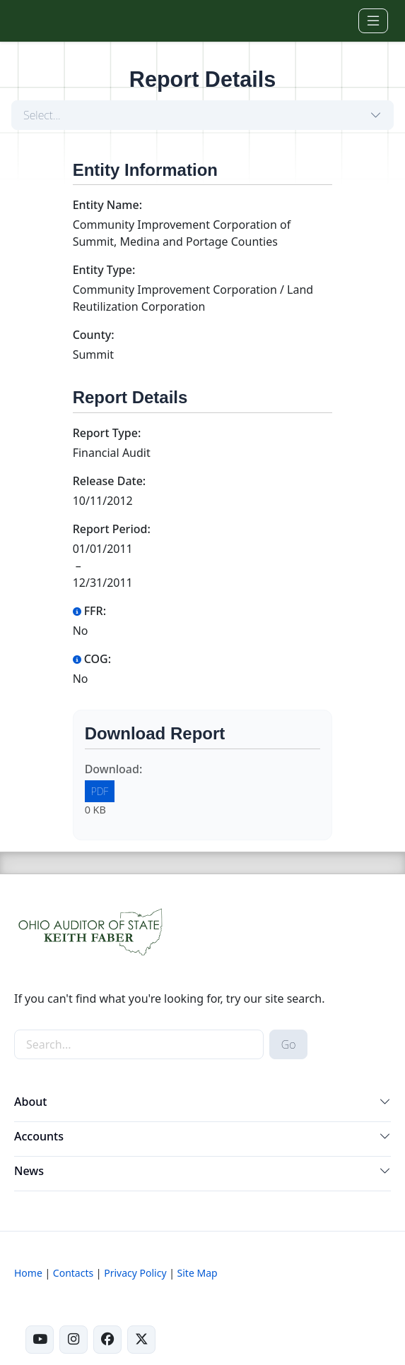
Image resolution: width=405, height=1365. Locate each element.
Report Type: (107, 433)
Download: (114, 769)
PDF (100, 791)
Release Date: (109, 481)
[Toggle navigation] (373, 20)
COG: (92, 659)
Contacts (73, 1273)
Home (28, 1273)
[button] (385, 1104)
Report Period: (112, 529)
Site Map (197, 1273)
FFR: (89, 611)
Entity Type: (104, 270)
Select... (42, 115)
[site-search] (139, 1044)
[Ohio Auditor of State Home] (45, 20)
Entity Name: (107, 205)
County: (94, 334)
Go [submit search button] (288, 1044)
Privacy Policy (135, 1273)
